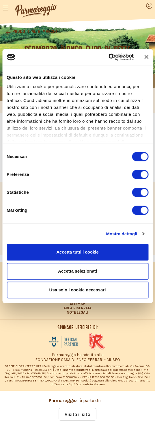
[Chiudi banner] (146, 57)
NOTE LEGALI (77, 312)
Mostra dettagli (121, 233)
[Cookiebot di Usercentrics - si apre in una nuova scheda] (108, 57)
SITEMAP (77, 303)
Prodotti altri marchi (34, 31)
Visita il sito (77, 414)
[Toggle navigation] (6, 8)
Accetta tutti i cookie (77, 252)
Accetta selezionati (77, 271)
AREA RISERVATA (77, 308)
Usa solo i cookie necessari (77, 289)
